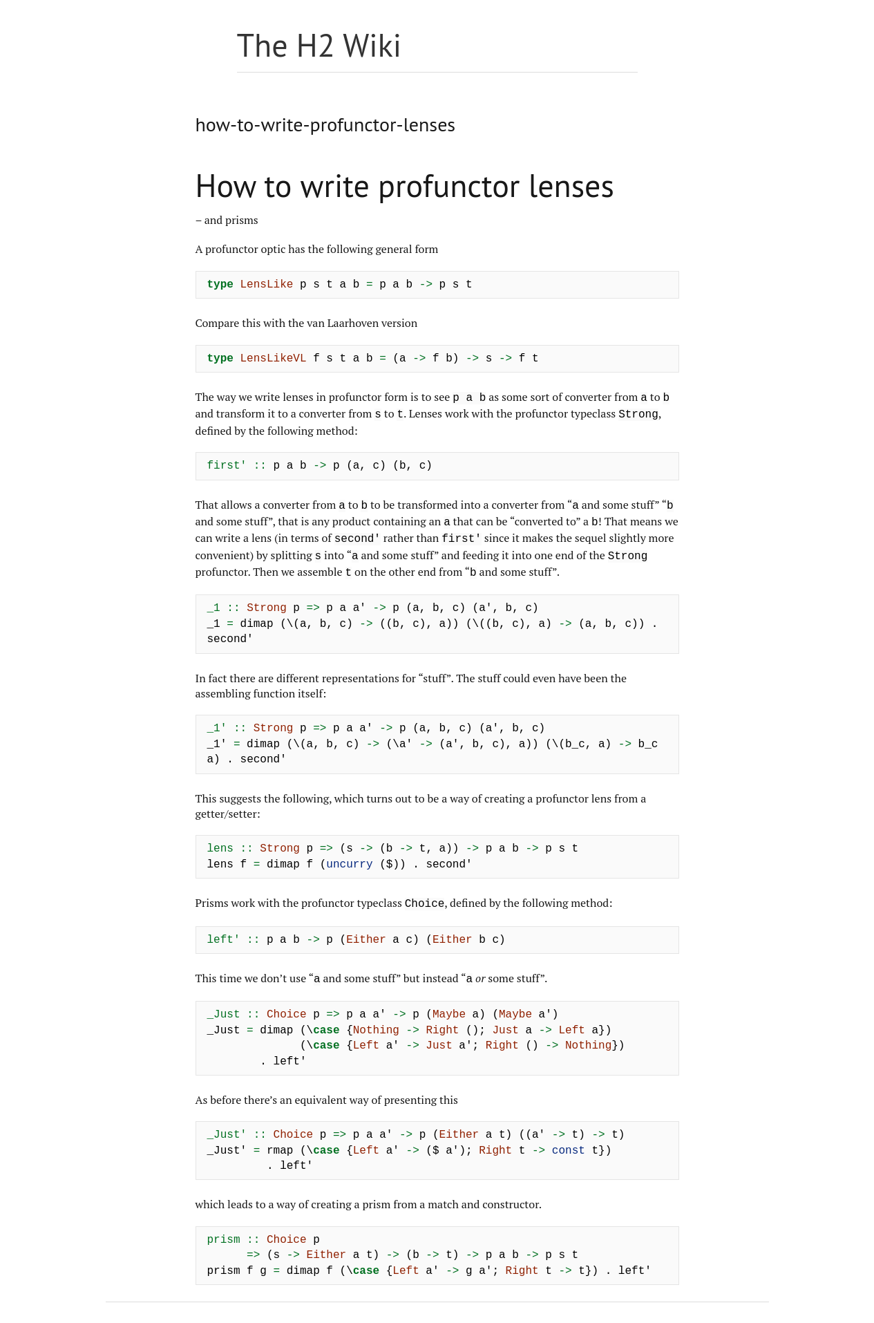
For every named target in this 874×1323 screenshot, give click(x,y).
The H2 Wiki (319, 45)
